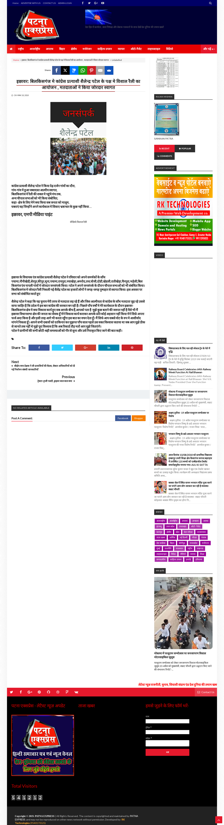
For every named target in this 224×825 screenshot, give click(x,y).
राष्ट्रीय (190, 540)
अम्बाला (195, 513)
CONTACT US (49, 3)
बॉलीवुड (182, 535)
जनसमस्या (201, 524)
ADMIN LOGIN (65, 3)
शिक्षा (202, 546)
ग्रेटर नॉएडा (188, 524)
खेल (177, 524)
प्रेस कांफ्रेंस (160, 535)
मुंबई (158, 540)
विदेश (173, 546)
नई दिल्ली (183, 529)
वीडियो (183, 546)
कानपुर (159, 524)
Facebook (123, 406)
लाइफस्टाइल (161, 546)
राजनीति (168, 540)
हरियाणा (198, 551)
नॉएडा (194, 529)
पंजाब (203, 529)
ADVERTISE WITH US (30, 3)
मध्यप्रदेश (193, 535)
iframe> (183, 289)
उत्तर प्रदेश (170, 518)
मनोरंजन (205, 535)
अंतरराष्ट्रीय (160, 513)
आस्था (205, 513)
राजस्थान (179, 540)
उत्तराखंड (182, 518)
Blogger (138, 406)
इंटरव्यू (159, 518)
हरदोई (188, 551)
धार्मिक (172, 529)
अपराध (185, 513)
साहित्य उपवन (175, 551)
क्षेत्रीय (169, 524)
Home (16, 3)
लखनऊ (200, 540)
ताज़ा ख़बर (160, 529)
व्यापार (192, 546)
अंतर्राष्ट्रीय (173, 513)
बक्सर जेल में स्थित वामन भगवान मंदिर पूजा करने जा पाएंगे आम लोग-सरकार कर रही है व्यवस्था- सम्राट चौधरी (190, 478)
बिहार (172, 535)
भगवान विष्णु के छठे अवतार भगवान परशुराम (188, 426)
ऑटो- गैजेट (196, 518)
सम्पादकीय (161, 551)
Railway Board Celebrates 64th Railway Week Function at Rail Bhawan (190, 363)
